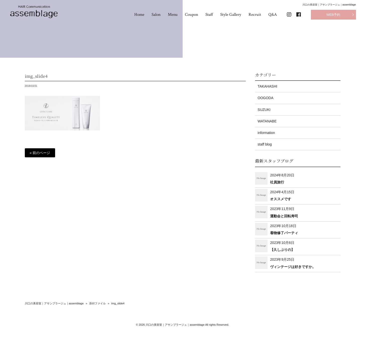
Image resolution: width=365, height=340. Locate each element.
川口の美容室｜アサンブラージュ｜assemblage (54, 303)
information (266, 133)
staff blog (265, 144)
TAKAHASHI (267, 86)
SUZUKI (264, 110)
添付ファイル (97, 303)
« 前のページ (40, 153)
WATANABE (267, 121)
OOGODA (265, 98)
